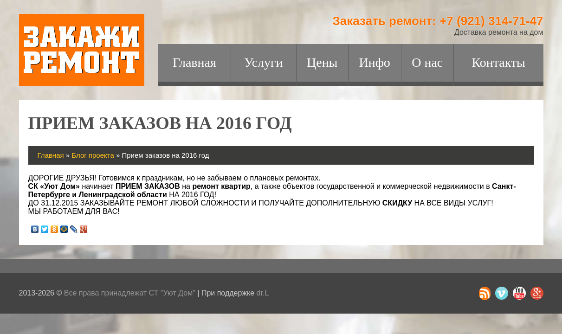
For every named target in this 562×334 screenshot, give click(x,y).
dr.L (263, 293)
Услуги (263, 62)
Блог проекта (92, 155)
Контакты (498, 62)
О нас (427, 62)
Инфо (374, 62)
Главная (194, 62)
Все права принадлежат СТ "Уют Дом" (129, 293)
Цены (322, 62)
